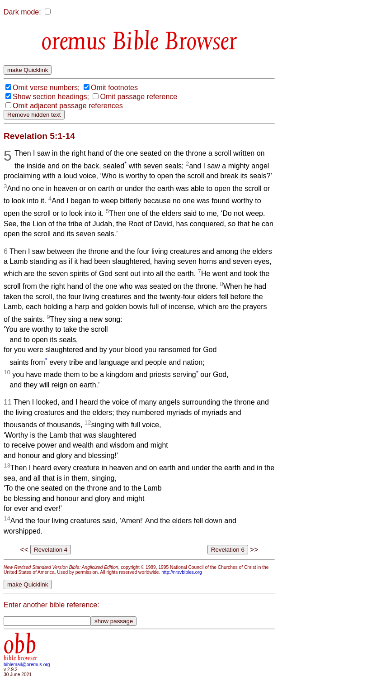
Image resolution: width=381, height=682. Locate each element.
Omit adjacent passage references (68, 106)
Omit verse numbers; (46, 87)
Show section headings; (51, 96)
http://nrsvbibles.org (181, 572)
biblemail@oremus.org (27, 664)
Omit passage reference (138, 96)
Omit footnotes (114, 87)
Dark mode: (22, 12)
